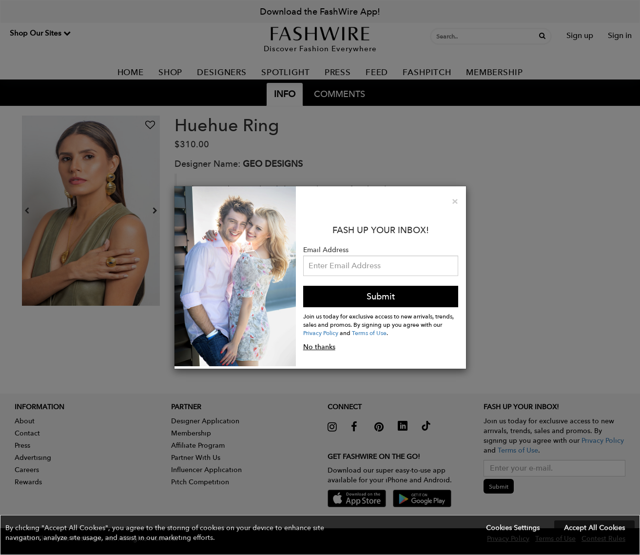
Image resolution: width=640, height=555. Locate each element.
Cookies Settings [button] (513, 527)
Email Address (326, 249)
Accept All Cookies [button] (594, 527)
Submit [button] (381, 296)
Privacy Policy (320, 333)
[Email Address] (381, 266)
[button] (320, 535)
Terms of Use (369, 333)
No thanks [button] (319, 346)
